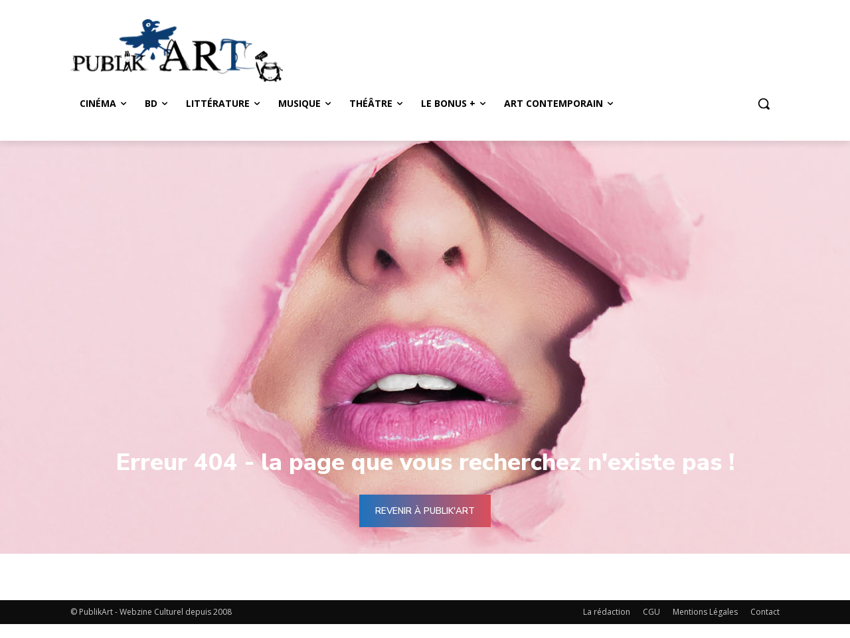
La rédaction (606, 611)
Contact (765, 611)
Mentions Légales (705, 611)
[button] (764, 104)
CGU (651, 611)
